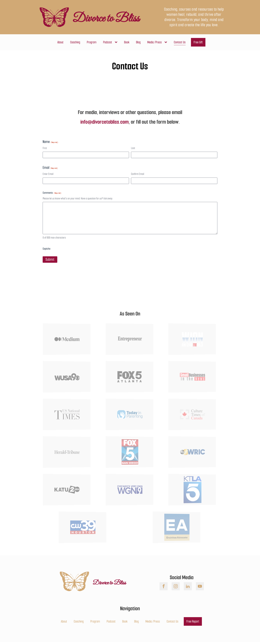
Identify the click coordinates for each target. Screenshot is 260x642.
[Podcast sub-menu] (117, 42)
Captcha (46, 248)
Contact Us (180, 42)
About (60, 42)
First (45, 148)
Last (133, 148)
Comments (52, 193)
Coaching (75, 42)
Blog (138, 42)
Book (126, 42)
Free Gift (198, 42)
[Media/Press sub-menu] (166, 42)
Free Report (192, 621)
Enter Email (48, 174)
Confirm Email (137, 174)
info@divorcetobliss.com (104, 121)
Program (91, 42)
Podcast (107, 42)
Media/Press (154, 42)
